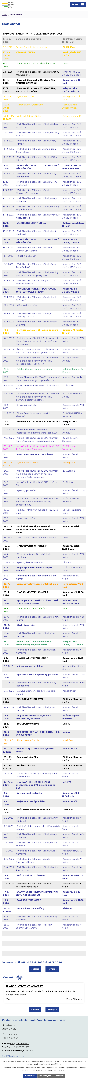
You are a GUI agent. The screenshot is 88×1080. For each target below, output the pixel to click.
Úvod (4, 14)
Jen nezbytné (45, 1076)
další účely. (56, 1064)
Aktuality (77, 999)
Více (8, 999)
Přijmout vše (30, 1076)
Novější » (52, 969)
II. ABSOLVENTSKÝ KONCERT (24, 986)
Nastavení (59, 1076)
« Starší (35, 969)
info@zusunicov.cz (19, 1043)
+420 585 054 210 (20, 1047)
